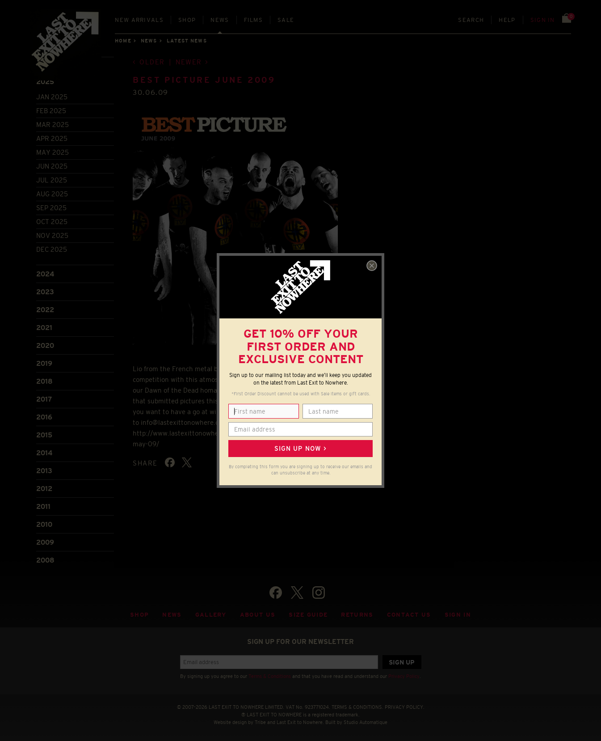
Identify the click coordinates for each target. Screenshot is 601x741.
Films (253, 20)
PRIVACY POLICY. (404, 707)
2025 (45, 81)
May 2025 (52, 152)
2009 (45, 542)
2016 (44, 417)
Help (507, 20)
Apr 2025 (51, 138)
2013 (44, 470)
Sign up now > (300, 448)
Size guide (308, 614)
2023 (45, 292)
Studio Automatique (365, 722)
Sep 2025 (51, 208)
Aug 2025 (52, 194)
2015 (44, 435)
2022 (45, 309)
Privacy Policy (404, 676)
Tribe (260, 722)
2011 (43, 506)
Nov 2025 (52, 235)
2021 (44, 327)
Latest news (187, 40)
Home (123, 40)
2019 (44, 363)
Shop (187, 20)
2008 (45, 560)
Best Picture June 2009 (204, 80)
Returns (357, 614)
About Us (258, 614)
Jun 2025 (51, 166)
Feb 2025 (51, 110)
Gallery (211, 614)
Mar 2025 (52, 124)
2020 (45, 345)
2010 (44, 524)
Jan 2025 (51, 97)
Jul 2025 (51, 180)
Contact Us (409, 614)
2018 (44, 381)
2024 (45, 274)
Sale (285, 20)
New (139, 20)
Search (471, 20)
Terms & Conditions (269, 676)
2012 (44, 488)
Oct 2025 (51, 221)
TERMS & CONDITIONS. (357, 707)
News (219, 20)
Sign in (542, 20)
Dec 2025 (51, 249)
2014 (44, 453)
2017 (44, 399)
